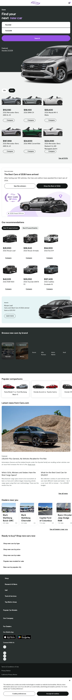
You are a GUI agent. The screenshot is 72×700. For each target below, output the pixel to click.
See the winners (20, 186)
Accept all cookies (52, 694)
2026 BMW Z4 (29, 112)
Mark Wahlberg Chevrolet (26, 518)
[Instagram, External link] (4, 656)
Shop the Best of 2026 (52, 186)
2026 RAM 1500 (8, 282)
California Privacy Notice (9, 674)
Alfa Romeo (43, 353)
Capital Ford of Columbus (46, 519)
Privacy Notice (6, 671)
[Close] (69, 680)
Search (36, 38)
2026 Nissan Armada (31, 251)
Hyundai (8, 356)
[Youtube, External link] (4, 653)
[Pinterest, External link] (4, 659)
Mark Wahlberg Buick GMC (8, 518)
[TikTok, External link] (4, 646)
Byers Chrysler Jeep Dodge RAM (65, 518)
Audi (64, 352)
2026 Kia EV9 (49, 251)
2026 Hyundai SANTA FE (31, 283)
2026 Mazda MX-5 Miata (51, 113)
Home (4, 9)
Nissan (22, 356)
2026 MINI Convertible (32, 143)
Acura (34, 352)
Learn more (10, 316)
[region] (36, 688)
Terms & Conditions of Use (10, 667)
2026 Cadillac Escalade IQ (49, 283)
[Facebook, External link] (4, 650)
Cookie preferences (19, 694)
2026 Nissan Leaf (9, 251)
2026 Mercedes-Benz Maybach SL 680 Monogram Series (52, 146)
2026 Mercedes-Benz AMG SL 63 (11, 144)
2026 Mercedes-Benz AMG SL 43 (11, 113)
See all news (64, 493)
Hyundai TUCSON (7, 50)
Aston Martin (53, 353)
